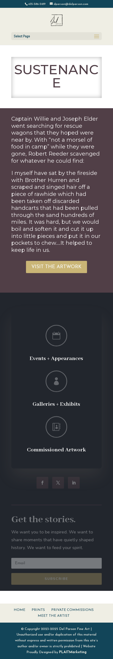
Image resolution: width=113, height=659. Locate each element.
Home (19, 610)
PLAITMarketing (73, 652)
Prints (38, 610)
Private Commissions (72, 610)
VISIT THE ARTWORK (56, 267)
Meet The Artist (54, 616)
